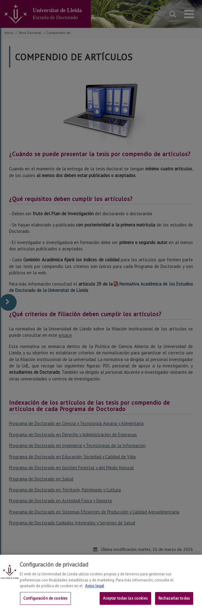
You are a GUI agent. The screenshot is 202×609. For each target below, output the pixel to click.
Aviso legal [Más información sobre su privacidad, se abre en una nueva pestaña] (94, 591)
